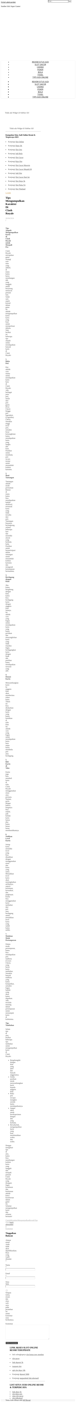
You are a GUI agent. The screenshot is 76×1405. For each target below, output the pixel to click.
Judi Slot (18, 173)
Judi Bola (18, 154)
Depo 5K (18, 146)
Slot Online (19, 142)
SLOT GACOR (40, 64)
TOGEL (40, 74)
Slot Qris (18, 150)
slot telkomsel (17, 1401)
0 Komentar (9, 1228)
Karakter (14, 1220)
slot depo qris (17, 1397)
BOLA (40, 72)
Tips (36, 1220)
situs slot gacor (17, 1399)
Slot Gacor (19, 157)
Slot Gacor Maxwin (22, 165)
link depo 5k (17, 1395)
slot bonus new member (35, 1357)
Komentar (9, 1324)
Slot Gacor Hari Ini (22, 177)
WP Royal (26, 1403)
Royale (31, 1220)
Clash (8, 1220)
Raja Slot (18, 161)
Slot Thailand (20, 189)
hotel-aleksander (10, 1223)
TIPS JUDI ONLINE (40, 77)
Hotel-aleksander (8, 2)
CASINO (40, 67)
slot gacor (16, 1361)
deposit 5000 (24, 1377)
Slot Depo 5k (20, 181)
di (10, 1220)
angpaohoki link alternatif (29, 1381)
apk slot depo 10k (18, 1373)
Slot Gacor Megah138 (23, 169)
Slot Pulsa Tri (20, 185)
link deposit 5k (17, 1365)
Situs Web (7, 1283)
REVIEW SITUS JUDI (40, 62)
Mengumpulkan (23, 1220)
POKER (40, 69)
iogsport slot (17, 1369)
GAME (8, 193)
